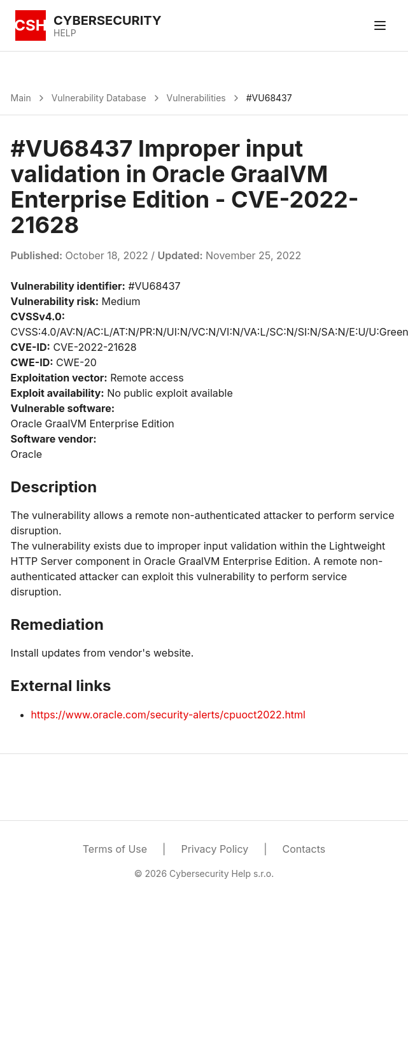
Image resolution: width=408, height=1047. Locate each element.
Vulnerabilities (196, 97)
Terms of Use (115, 849)
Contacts (304, 849)
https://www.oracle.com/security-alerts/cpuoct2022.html (168, 714)
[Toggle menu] (380, 25)
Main (21, 97)
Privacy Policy (214, 849)
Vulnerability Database (99, 97)
